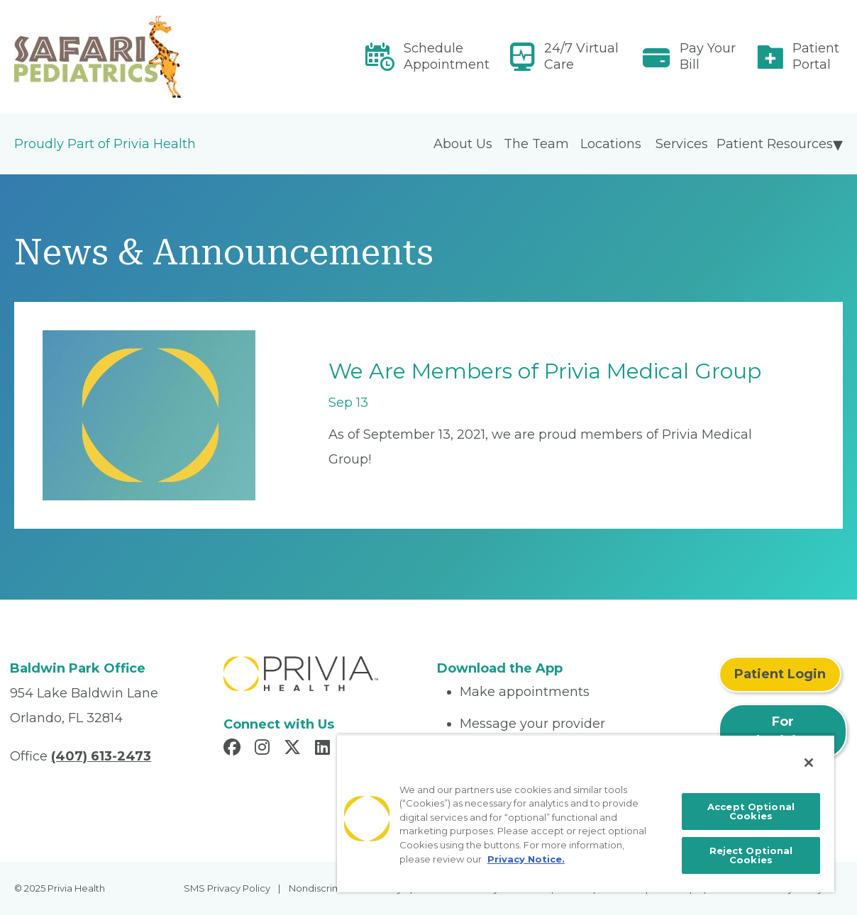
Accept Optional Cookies (751, 811)
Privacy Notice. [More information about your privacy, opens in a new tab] (526, 859)
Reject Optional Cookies (751, 855)
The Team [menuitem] (536, 144)
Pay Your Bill (708, 56)
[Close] (808, 762)
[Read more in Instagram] (264, 749)
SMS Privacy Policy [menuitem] (227, 888)
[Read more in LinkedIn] (324, 749)
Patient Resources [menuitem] (775, 144)
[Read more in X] (294, 749)
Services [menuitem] (682, 144)
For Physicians (783, 731)
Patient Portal (815, 56)
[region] (585, 813)
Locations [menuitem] (610, 144)
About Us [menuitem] (462, 144)
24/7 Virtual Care (581, 56)
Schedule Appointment (447, 56)
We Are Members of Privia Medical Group (544, 371)
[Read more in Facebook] (234, 749)
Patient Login (780, 674)
